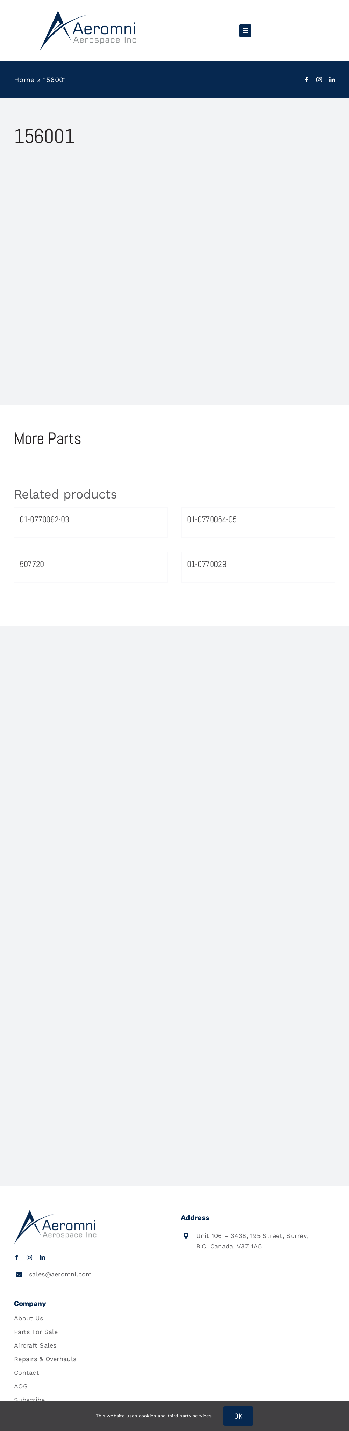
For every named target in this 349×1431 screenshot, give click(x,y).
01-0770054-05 (211, 519)
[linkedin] (332, 79)
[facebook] (306, 79)
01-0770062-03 (44, 519)
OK (238, 1416)
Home (24, 79)
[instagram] (319, 79)
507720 (32, 564)
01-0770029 (206, 564)
